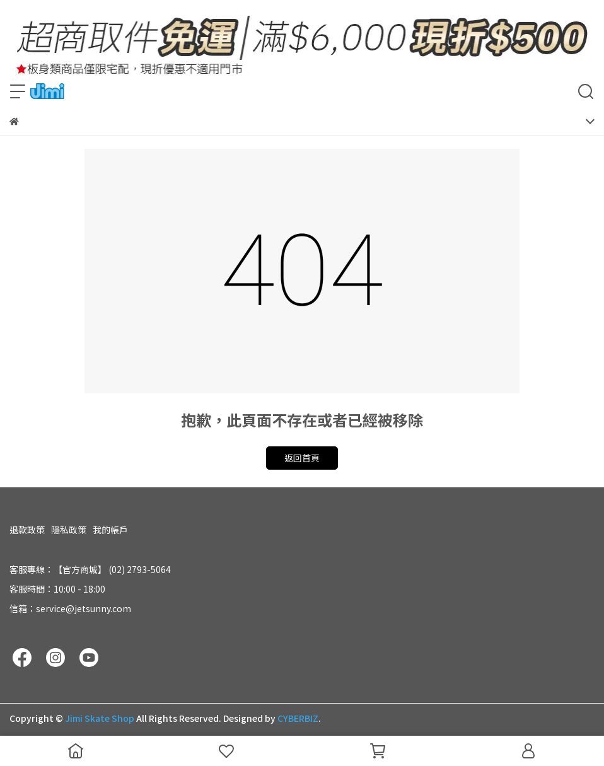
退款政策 (27, 529)
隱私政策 (68, 529)
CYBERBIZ (297, 718)
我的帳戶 (110, 529)
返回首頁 (302, 457)
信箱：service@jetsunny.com (70, 608)
